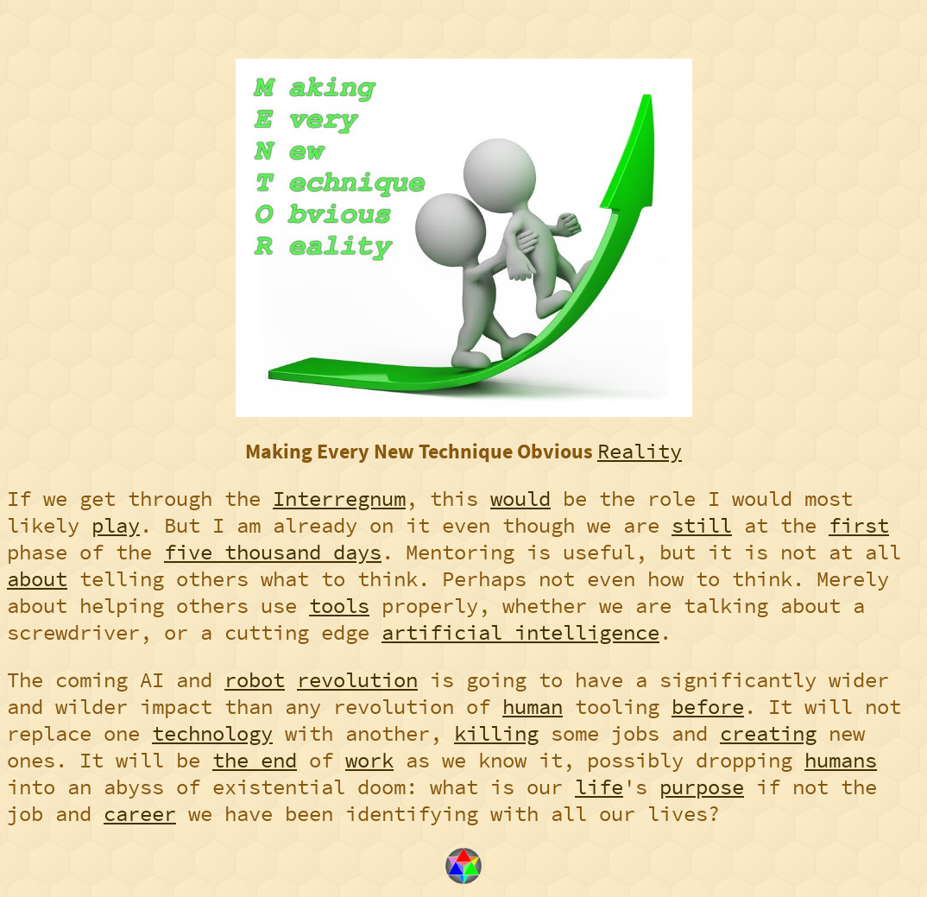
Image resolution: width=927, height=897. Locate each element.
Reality (639, 451)
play (115, 525)
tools (339, 605)
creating (768, 733)
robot (254, 679)
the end (254, 760)
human (532, 706)
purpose (701, 787)
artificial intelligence (520, 632)
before (708, 706)
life (599, 787)
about (37, 578)
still (702, 525)
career (140, 813)
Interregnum (339, 498)
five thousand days (273, 552)
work (369, 760)
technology (212, 733)
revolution (357, 679)
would (520, 498)
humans (840, 760)
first (859, 525)
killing (496, 733)
